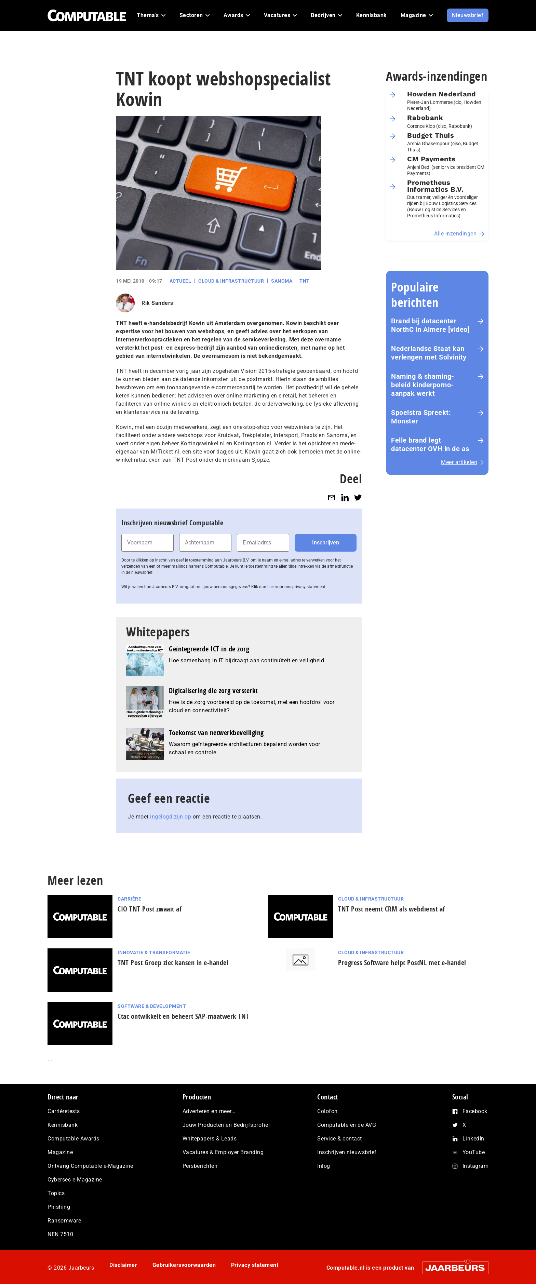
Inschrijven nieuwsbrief (347, 1152)
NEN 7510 (60, 1234)
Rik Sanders (157, 303)
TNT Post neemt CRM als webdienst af (391, 909)
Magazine (60, 1152)
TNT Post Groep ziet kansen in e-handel (173, 962)
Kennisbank (63, 1125)
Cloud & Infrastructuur (231, 281)
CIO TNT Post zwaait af (150, 909)
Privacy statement (255, 1265)
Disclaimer (123, 1265)
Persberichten (200, 1166)
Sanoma (281, 281)
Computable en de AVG (346, 1125)
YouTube (474, 1152)
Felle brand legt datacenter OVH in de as (430, 444)
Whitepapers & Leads (210, 1138)
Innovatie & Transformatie (154, 952)
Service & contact (339, 1138)
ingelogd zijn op (170, 816)
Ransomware (64, 1220)
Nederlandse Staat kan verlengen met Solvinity (429, 352)
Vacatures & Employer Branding (223, 1152)
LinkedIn (473, 1138)
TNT (304, 281)
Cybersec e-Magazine (75, 1179)
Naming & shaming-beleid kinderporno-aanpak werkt (422, 384)
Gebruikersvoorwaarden (184, 1265)
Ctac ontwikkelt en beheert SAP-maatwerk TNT (183, 1016)
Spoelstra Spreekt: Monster (421, 416)
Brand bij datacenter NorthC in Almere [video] (430, 325)
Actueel (180, 281)
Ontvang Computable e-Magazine (90, 1166)
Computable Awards (73, 1138)
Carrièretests (64, 1111)
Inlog (323, 1166)
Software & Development (152, 1006)
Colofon (327, 1111)
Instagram (476, 1166)
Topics (56, 1193)
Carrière (129, 899)
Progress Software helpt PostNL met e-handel (402, 962)
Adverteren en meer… (209, 1111)
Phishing (59, 1207)
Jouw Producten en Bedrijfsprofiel (226, 1125)
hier (270, 586)
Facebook (475, 1111)
